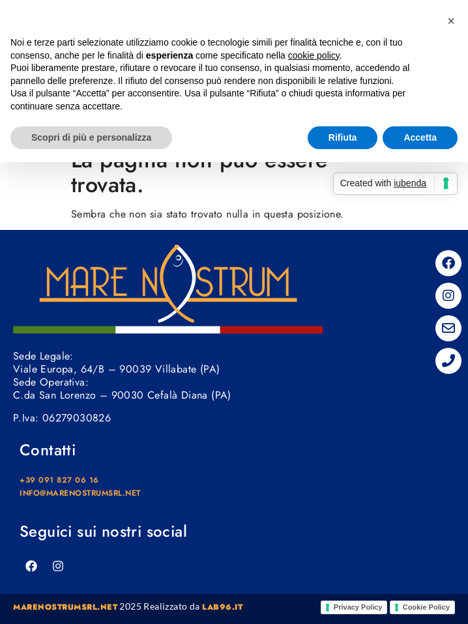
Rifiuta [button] (343, 137)
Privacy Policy (358, 607)
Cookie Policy (426, 607)
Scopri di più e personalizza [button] (91, 137)
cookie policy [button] (314, 55)
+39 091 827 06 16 (59, 480)
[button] (451, 20)
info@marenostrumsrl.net (80, 493)
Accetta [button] (420, 137)
